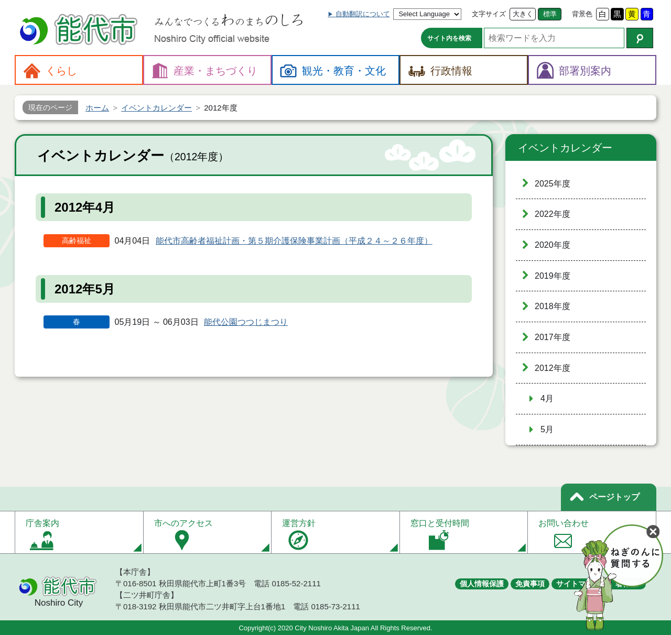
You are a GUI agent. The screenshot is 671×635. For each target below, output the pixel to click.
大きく (523, 14)
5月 (547, 429)
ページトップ (614, 496)
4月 (547, 398)
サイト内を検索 (449, 38)
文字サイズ (489, 14)
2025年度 (552, 183)
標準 (550, 14)
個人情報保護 (482, 583)
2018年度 (552, 306)
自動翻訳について (363, 14)
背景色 (582, 14)
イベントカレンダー (565, 148)
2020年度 (552, 244)
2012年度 (552, 368)
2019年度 (552, 275)
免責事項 (530, 583)
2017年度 (552, 337)
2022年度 (552, 214)
